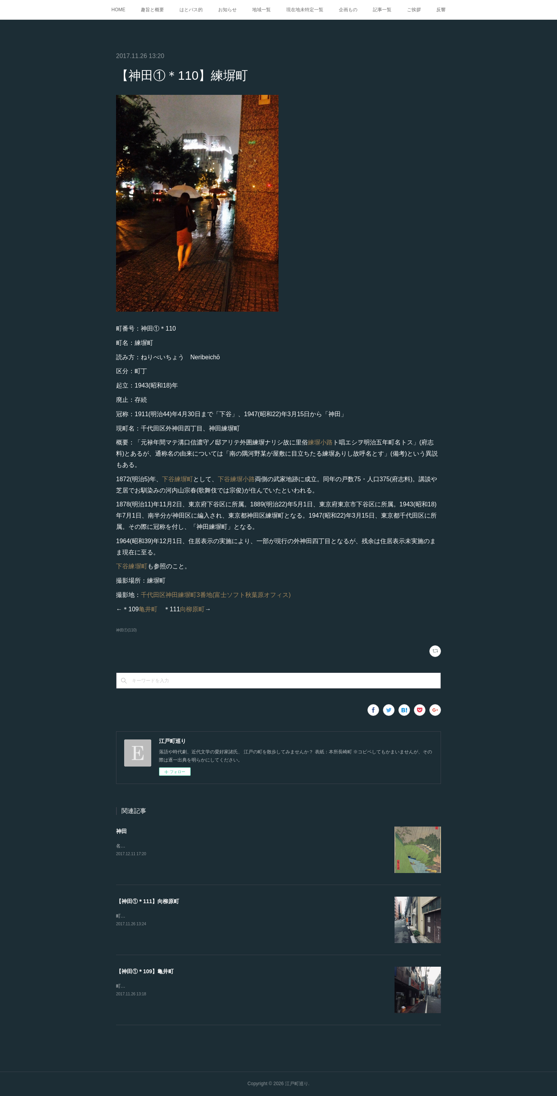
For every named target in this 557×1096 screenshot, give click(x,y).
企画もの (348, 9)
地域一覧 (261, 9)
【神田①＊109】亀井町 (145, 971)
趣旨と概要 (152, 9)
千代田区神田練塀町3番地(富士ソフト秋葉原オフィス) (216, 595)
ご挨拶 (414, 9)
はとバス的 (191, 9)
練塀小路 (320, 442)
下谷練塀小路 (236, 479)
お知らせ (227, 9)
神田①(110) (126, 630)
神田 (121, 831)
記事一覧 (382, 9)
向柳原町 (192, 609)
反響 (441, 9)
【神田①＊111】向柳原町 (147, 901)
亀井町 (148, 609)
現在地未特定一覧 (304, 9)
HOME (118, 9)
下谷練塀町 (177, 479)
